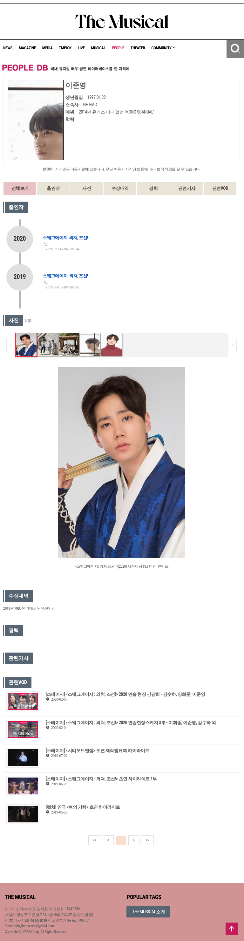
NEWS (7, 47)
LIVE (81, 47)
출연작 (53, 188)
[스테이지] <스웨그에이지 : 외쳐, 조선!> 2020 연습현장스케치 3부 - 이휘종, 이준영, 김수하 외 (131, 722)
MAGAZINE (27, 47)
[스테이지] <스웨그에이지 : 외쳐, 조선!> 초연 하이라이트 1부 (101, 778)
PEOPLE (118, 47)
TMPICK (65, 47)
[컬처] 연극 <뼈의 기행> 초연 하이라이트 (83, 807)
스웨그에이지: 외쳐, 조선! (65, 237)
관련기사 (186, 188)
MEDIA (47, 47)
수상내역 (120, 188)
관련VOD (220, 188)
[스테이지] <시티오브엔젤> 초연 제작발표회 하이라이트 (97, 750)
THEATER (138, 47)
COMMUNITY (163, 47)
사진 (86, 188)
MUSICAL (98, 47)
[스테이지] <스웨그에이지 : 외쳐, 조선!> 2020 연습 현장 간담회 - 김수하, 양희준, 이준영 (125, 694)
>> (147, 840)
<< (94, 840)
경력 (153, 188)
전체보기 (20, 188)
